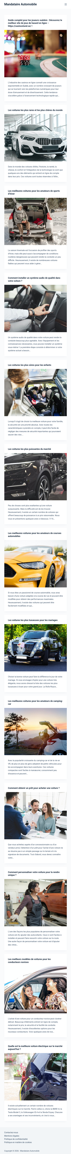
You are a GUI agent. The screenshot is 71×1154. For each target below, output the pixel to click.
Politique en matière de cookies (18, 1142)
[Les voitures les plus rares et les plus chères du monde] (35, 137)
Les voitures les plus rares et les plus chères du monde (35, 110)
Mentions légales (11, 1136)
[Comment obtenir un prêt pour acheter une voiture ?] (35, 815)
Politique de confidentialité (16, 1139)
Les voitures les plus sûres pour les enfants (29, 365)
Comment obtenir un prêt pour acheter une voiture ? (34, 788)
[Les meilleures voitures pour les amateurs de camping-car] (35, 731)
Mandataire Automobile (20, 4)
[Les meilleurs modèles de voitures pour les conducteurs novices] (35, 989)
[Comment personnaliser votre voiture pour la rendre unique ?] (35, 902)
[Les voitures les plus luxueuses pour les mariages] (35, 648)
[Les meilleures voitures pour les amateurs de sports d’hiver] (35, 221)
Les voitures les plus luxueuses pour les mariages (33, 620)
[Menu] (66, 4)
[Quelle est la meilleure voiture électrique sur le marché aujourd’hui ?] (35, 1076)
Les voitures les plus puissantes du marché (29, 449)
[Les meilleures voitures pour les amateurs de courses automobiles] (35, 563)
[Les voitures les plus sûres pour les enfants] (35, 392)
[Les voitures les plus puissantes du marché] (35, 476)
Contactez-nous (11, 1132)
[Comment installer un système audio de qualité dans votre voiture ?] (35, 308)
